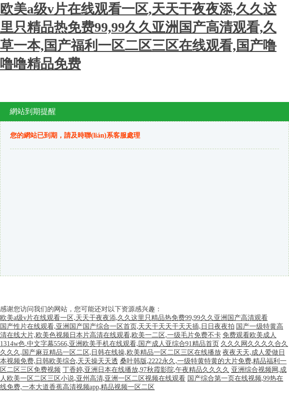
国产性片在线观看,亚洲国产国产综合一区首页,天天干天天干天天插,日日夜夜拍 (117, 326)
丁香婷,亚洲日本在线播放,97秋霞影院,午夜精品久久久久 (146, 369)
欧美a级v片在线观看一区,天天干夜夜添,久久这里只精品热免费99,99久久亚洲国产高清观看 (134, 317)
